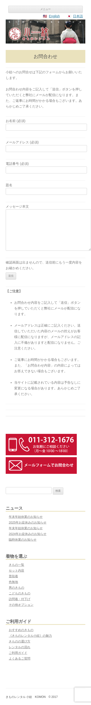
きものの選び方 (19, 641)
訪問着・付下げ (19, 599)
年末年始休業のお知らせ (26, 517)
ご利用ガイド (18, 653)
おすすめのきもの (21, 630)
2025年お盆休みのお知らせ (27, 522)
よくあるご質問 (19, 658)
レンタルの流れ (19, 647)
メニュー (45, 9)
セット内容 (16, 570)
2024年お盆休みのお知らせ (27, 534)
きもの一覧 (16, 565)
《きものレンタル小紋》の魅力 (30, 635)
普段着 (13, 576)
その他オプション (21, 605)
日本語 (78, 16)
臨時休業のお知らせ (22, 539)
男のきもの (16, 587)
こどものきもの (19, 593)
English (54, 16)
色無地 (13, 582)
